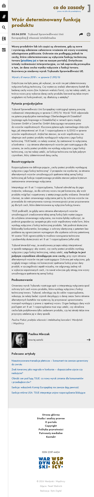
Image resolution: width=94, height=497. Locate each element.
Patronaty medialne (51, 433)
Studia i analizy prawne (51, 418)
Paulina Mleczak (39, 334)
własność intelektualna (42, 38)
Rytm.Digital (56, 490)
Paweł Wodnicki (55, 486)
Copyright (51, 426)
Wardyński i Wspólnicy (55, 481)
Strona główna (51, 414)
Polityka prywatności (51, 429)
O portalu (51, 422)
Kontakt (51, 437)
